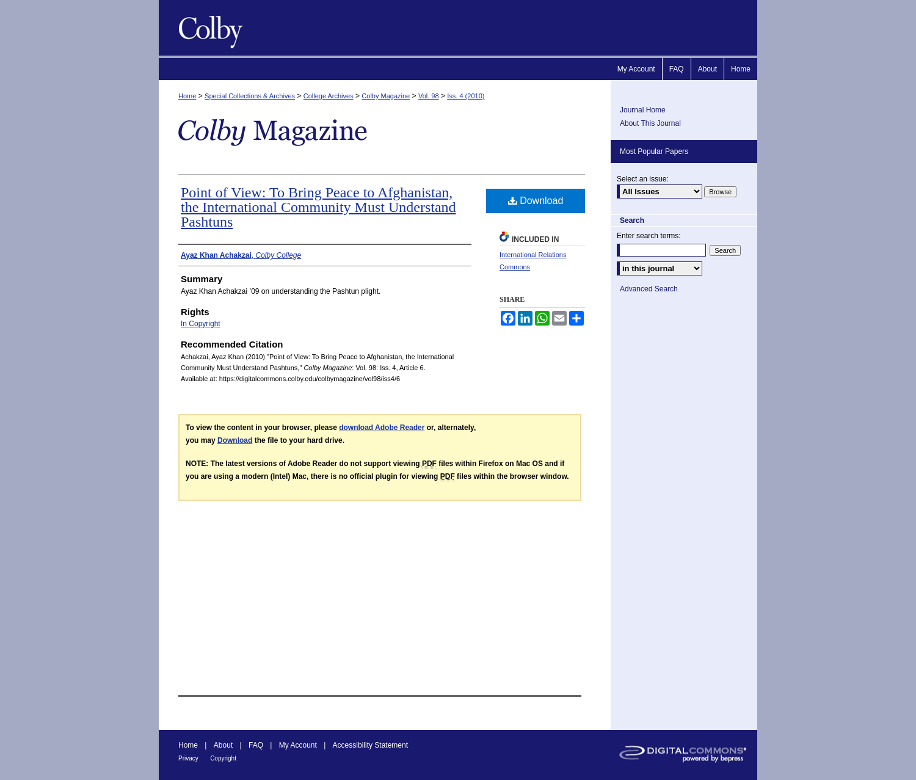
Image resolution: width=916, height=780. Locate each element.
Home (187, 96)
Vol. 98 (428, 96)
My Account (298, 745)
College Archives (329, 96)
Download (536, 200)
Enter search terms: (649, 235)
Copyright (223, 758)
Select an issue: (643, 179)
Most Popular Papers (654, 151)
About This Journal (650, 123)
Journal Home (643, 110)
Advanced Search (649, 289)
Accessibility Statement (370, 745)
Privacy (188, 758)
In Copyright (200, 323)
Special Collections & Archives (250, 96)
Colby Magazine (207, 28)
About (223, 745)
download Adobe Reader (381, 427)
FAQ (256, 745)
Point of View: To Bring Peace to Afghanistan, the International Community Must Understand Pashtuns (318, 207)
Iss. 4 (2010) (465, 96)
